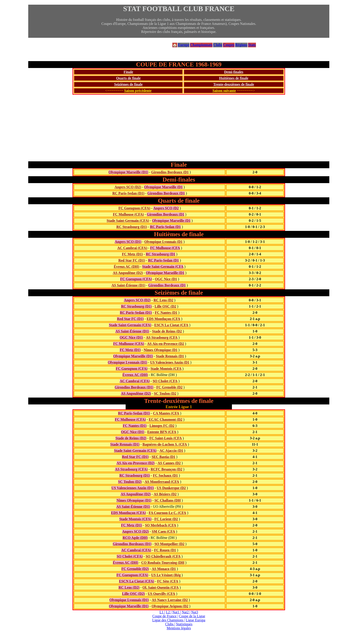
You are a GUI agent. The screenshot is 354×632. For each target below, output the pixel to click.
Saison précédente (137, 90)
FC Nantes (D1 (166, 312)
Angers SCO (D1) (128, 242)
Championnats (201, 45)
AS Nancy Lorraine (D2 (170, 600)
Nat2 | (186, 612)
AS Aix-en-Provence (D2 (165, 344)
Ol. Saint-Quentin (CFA (161, 587)
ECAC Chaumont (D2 (165, 419)
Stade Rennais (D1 (170, 356)
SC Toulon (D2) (130, 482)
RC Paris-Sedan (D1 (165, 227)
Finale (128, 72)
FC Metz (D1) (132, 254)
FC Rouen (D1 (165, 550)
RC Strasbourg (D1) (131, 227)
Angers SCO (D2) (128, 187)
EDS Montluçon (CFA (163, 319)
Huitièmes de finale (233, 78)
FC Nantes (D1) (135, 426)
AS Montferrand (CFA (162, 482)
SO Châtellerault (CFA (163, 556)
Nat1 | (176, 612)
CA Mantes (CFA (166, 413)
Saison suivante (224, 90)
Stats (252, 45)
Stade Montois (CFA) (135, 519)
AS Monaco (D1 (164, 569)
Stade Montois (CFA (166, 368)
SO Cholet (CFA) (130, 556)
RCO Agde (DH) (135, 538)
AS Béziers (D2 (165, 494)
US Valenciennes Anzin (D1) (132, 488)
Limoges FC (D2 (161, 426)
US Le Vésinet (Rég (166, 575)
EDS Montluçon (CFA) (128, 513)
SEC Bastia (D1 (163, 457)
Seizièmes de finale (128, 84)
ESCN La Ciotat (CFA (171, 325)
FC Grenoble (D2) (135, 569)
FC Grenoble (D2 (169, 387)
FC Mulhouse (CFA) (128, 214)
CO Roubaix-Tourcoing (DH (162, 562)
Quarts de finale (128, 78)
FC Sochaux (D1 (165, 475)
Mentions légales (179, 628)
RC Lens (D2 (163, 300)
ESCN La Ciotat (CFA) (136, 581)
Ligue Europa (195, 620)
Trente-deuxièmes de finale (233, 84)
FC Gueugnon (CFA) (134, 208)
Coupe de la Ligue (192, 616)
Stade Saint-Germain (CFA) (128, 220)
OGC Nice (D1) (131, 337)
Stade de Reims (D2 (167, 331)
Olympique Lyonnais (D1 (163, 242)
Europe (183, 45)
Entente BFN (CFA (161, 432)
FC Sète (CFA (167, 581)
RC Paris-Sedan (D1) (128, 193)
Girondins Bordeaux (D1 (170, 172)
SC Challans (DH (167, 500)
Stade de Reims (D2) (130, 438)
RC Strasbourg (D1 (160, 254)
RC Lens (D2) (129, 587)
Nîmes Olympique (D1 (160, 350)
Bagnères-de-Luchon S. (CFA (165, 444)
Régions (241, 45)
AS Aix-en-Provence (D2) (136, 463)
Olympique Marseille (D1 (163, 187)
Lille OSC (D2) (133, 594)
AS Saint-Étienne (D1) (128, 285)
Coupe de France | (165, 616)
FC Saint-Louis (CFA (165, 438)
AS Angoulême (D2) (128, 273)
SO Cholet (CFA (165, 381)
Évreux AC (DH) (126, 266)
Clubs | (170, 624)
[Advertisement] (178, 128)
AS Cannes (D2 (169, 463)
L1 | (162, 612)
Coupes (228, 45)
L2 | (168, 612)
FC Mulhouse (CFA (165, 248)
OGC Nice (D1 (166, 279)
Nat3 (194, 612)
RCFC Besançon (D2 (166, 469)
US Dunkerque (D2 (171, 488)
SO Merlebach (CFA (160, 525)
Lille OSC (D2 (165, 306)
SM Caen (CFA (163, 531)
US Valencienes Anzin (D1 (169, 362)
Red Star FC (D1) (131, 260)
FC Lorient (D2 (166, 519)
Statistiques (184, 624)
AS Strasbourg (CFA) (131, 469)
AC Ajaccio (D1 (171, 450)
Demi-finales (233, 72)
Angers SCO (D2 (166, 208)
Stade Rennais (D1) (125, 444)
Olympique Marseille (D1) (128, 172)
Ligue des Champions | (168, 620)
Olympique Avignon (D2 (170, 606)
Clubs (217, 45)
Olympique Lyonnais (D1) (127, 362)
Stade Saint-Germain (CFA (162, 266)
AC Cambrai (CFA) (132, 248)
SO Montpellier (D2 (169, 544)
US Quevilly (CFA (161, 594)
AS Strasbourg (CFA (161, 337)
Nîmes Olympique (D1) (134, 500)
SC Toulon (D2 (165, 393)
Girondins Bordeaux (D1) (134, 387)
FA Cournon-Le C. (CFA (167, 513)
